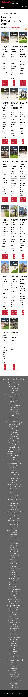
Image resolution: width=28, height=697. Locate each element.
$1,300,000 (17, 46)
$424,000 (16, 276)
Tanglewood (14, 626)
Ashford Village (14, 403)
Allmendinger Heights (14, 382)
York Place (14, 685)
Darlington (14, 457)
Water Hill (14, 666)
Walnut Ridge (14, 658)
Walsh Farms (14, 662)
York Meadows (14, 683)
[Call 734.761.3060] (23, 7)
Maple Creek (14, 549)
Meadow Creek (14, 551)
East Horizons (14, 468)
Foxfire (14, 482)
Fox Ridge (14, 480)
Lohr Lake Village (14, 543)
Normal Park (14, 560)
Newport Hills (14, 558)
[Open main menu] (2, 7)
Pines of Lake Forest (14, 589)
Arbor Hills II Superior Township (14, 395)
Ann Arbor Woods (14, 386)
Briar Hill (14, 416)
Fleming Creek (14, 476)
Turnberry (14, 647)
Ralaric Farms (14, 595)
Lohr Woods (14, 545)
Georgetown (14, 489)
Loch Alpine (14, 541)
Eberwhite (14, 470)
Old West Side (14, 574)
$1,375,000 (8, 46)
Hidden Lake (14, 503)
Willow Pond (14, 677)
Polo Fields (14, 591)
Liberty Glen (14, 537)
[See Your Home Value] (26, 7)
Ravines (14, 597)
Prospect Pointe (14, 593)
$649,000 (7, 161)
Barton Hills (14, 407)
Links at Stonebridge (14, 539)
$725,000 (16, 102)
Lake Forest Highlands (14, 530)
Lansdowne (14, 535)
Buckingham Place (14, 426)
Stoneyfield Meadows (14, 622)
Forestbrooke (14, 478)
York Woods (14, 687)
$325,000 (7, 332)
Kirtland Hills (14, 526)
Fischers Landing (14, 474)
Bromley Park (14, 420)
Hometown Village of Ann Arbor (14, 512)
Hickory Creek (14, 497)
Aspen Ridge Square (14, 405)
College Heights (14, 443)
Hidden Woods (14, 507)
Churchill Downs (14, 439)
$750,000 (7, 102)
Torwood (14, 641)
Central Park (14, 436)
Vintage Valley (14, 656)
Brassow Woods (14, 413)
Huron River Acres (14, 518)
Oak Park (14, 570)
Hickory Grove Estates (14, 499)
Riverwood (14, 604)
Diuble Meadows (14, 466)
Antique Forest (14, 388)
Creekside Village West (14, 453)
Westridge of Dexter (14, 670)
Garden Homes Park (14, 487)
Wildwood (14, 672)
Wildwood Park (14, 675)
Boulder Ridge (14, 409)
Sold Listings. (16, 27)
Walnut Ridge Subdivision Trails (14, 660)
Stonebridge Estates (14, 620)
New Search (13, 29)
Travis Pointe (14, 643)
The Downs (14, 631)
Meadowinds (14, 553)
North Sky (14, 566)
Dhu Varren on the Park (14, 464)
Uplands (14, 652)
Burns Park (14, 428)
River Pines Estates (14, 601)
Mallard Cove (14, 547)
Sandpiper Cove (14, 612)
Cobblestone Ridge (14, 441)
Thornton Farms (14, 639)
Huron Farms (14, 516)
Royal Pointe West (14, 608)
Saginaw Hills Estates (14, 610)
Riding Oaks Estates (14, 599)
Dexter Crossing (14, 462)
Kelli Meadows (14, 522)
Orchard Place (14, 576)
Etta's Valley (14, 472)
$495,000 (7, 219)
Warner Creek (14, 664)
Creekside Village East (14, 451)
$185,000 (16, 332)
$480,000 (16, 219)
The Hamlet (14, 635)
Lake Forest (14, 528)
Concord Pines (14, 445)
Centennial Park (14, 434)
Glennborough (14, 491)
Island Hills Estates (14, 520)
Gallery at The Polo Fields (14, 484)
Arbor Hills (14, 393)
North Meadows (14, 562)
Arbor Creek (14, 390)
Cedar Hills (14, 432)
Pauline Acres (14, 581)
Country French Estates (14, 449)
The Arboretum (14, 629)
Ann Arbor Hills (14, 384)
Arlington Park (14, 401)
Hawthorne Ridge (14, 495)
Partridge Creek (14, 578)
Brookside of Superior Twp (14, 422)
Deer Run (14, 459)
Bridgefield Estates (14, 418)
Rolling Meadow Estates (14, 606)
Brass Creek (14, 411)
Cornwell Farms (14, 447)
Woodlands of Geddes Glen (14, 681)
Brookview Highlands (14, 424)
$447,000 (7, 276)
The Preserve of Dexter (14, 637)
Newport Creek (14, 555)
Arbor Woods (14, 399)
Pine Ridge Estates (14, 587)
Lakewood (14, 533)
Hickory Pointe (14, 501)
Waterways (14, 668)
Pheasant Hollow (14, 583)
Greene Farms (14, 493)
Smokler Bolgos (14, 618)
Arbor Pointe (14, 397)
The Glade (14, 633)
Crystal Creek (14, 455)
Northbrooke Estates (14, 568)
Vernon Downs (14, 654)
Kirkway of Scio (14, 524)
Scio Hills (14, 614)
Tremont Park (14, 645)
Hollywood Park (14, 510)
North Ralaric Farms (14, 564)
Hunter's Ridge (14, 514)
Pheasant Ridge (14, 585)
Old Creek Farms (14, 572)
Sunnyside (14, 624)
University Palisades (14, 649)
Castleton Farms (14, 430)
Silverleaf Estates (14, 616)
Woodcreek (14, 679)
